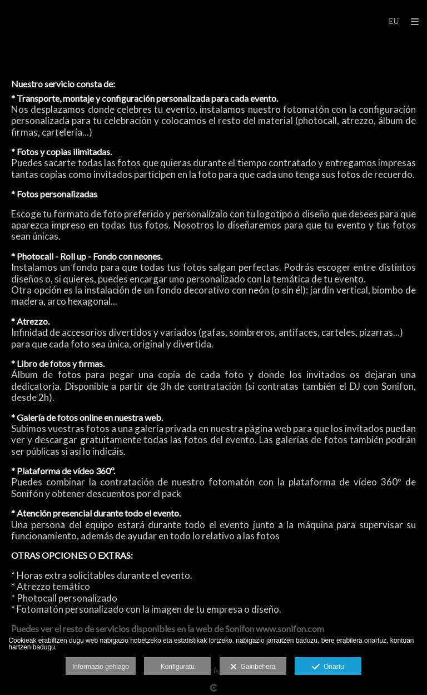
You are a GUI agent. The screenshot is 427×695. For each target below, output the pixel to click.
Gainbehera (252, 667)
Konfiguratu (178, 667)
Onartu (328, 667)
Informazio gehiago (100, 667)
